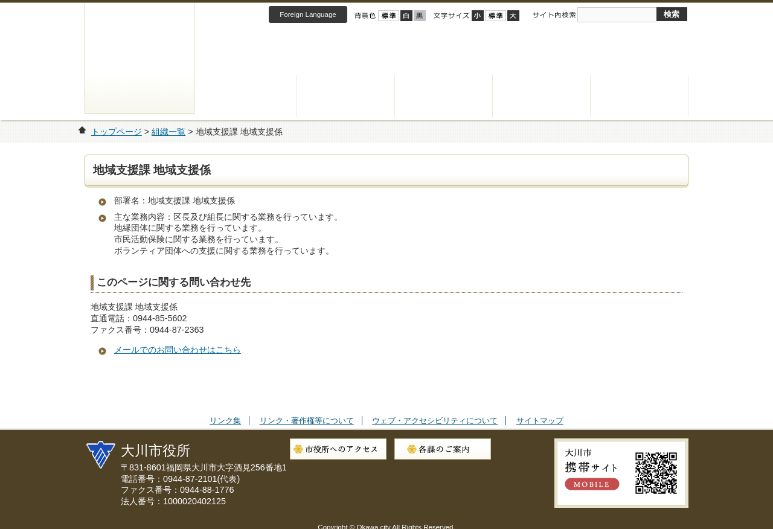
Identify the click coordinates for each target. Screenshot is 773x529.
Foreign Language (308, 14)
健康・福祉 (346, 96)
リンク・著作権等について (307, 420)
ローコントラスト (420, 15)
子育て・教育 (444, 96)
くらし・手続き (248, 96)
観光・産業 (542, 96)
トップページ (116, 131)
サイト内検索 (553, 15)
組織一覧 (168, 131)
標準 (495, 15)
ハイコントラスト (406, 15)
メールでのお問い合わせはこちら (177, 349)
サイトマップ (539, 420)
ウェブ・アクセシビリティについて (435, 420)
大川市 (139, 58)
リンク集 (225, 420)
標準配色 (388, 15)
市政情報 (639, 96)
